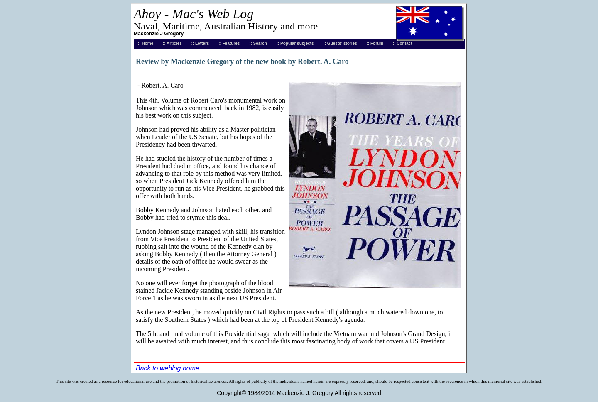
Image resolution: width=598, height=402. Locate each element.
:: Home (145, 43)
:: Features (229, 43)
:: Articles (172, 43)
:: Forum (375, 43)
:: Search (258, 43)
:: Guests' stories (340, 43)
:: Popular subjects (295, 43)
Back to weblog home (167, 368)
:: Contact (402, 43)
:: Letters (200, 43)
